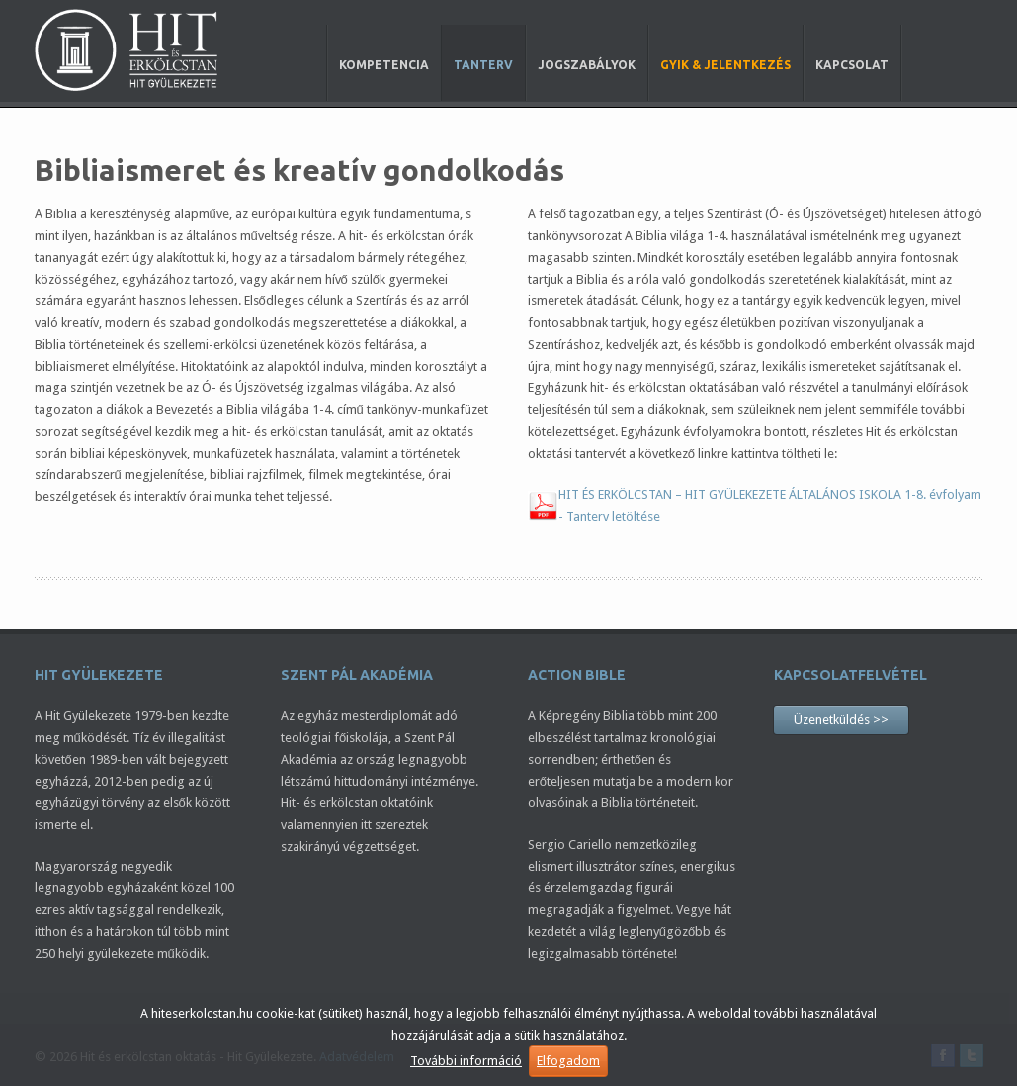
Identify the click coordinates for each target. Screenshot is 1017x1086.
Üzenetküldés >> (841, 719)
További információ (466, 1060)
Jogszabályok (587, 64)
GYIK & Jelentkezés (725, 64)
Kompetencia (384, 64)
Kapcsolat (852, 64)
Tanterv (483, 64)
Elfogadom (568, 1060)
